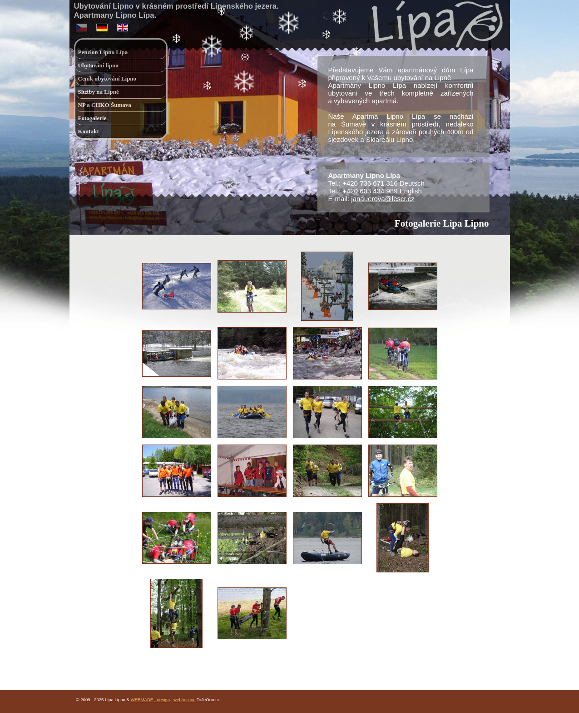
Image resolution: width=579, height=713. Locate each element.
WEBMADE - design (150, 699)
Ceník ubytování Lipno (107, 78)
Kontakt (88, 131)
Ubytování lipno (98, 65)
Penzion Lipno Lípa (103, 52)
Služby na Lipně (98, 91)
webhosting (184, 699)
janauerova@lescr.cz (382, 198)
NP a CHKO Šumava (104, 104)
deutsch (102, 26)
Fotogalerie (92, 118)
